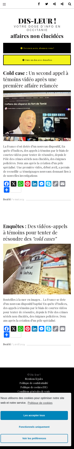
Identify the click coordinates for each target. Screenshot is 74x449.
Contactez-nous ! (53, 4)
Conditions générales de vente (34, 391)
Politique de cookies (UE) (33, 387)
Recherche (68, 4)
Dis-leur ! (37, 20)
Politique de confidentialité (34, 383)
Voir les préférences (34, 438)
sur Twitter (45, 4)
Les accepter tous (34, 415)
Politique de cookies (40, 402)
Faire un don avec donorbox (37, 60)
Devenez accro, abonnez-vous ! (37, 48)
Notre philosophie (60, 4)
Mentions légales (34, 379)
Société (7, 199)
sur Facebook (37, 4)
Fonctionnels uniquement (34, 426)
